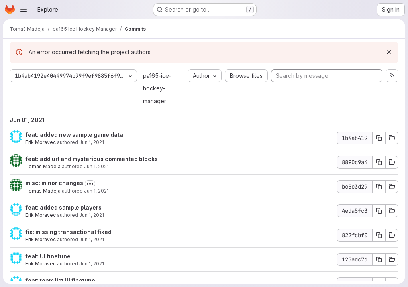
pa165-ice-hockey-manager (157, 88)
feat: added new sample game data (74, 134)
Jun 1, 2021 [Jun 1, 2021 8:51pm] (91, 142)
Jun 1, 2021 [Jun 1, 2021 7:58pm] (96, 191)
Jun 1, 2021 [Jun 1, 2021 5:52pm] (91, 215)
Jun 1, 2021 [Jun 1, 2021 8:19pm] (96, 166)
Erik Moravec (41, 142)
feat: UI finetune (48, 256)
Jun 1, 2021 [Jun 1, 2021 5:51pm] (91, 239)
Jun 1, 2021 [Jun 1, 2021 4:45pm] (91, 264)
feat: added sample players (64, 207)
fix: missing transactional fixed (69, 231)
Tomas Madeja (43, 166)
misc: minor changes (54, 182)
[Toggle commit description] (90, 183)
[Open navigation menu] (23, 9)
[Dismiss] (389, 52)
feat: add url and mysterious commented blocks (92, 158)
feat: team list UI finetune (60, 280)
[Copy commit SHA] (379, 138)
